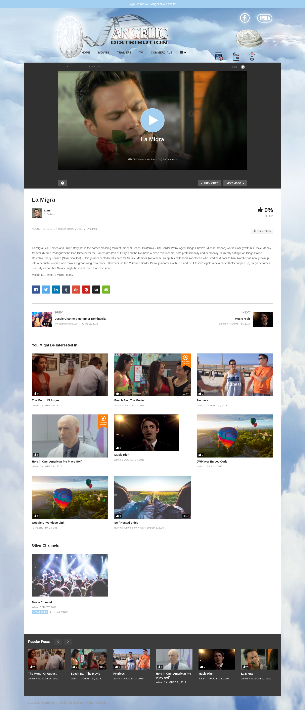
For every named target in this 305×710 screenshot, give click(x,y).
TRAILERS (124, 52)
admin (152, 132)
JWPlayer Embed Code (212, 461)
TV (141, 52)
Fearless (202, 400)
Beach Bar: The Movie (129, 400)
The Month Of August (46, 400)
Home (61, 66)
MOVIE (152, 151)
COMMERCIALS (161, 52)
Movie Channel (42, 602)
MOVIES (103, 52)
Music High (121, 454)
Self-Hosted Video (126, 522)
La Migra (247, 673)
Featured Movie (78, 66)
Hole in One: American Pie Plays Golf (57, 461)
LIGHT (237, 67)
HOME (86, 52)
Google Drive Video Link (48, 522)
